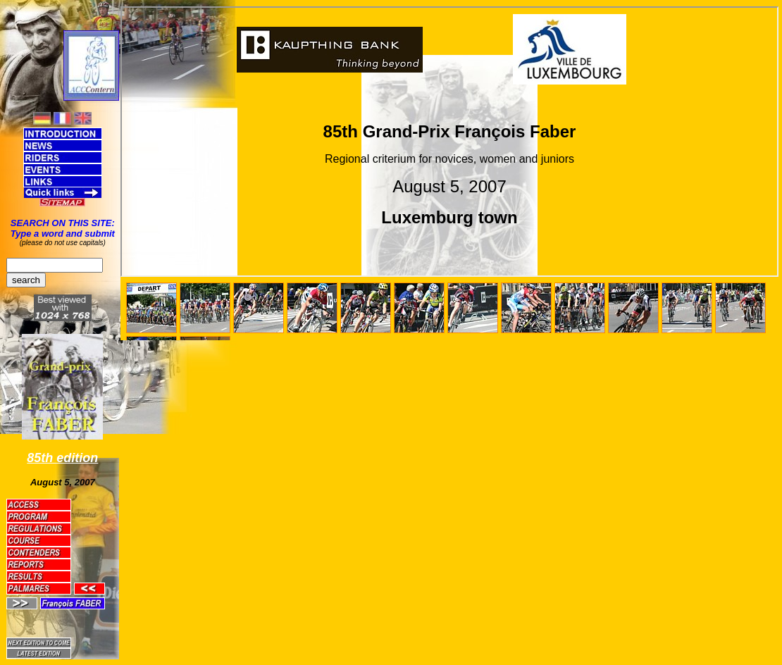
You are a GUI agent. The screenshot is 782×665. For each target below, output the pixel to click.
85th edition (62, 458)
